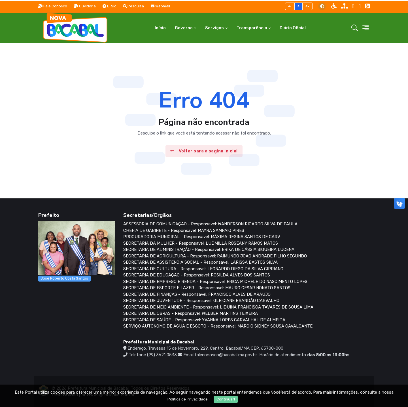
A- (290, 6)
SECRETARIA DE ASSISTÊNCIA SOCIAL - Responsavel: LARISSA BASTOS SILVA (200, 262)
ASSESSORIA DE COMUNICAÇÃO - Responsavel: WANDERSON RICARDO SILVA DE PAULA (210, 223)
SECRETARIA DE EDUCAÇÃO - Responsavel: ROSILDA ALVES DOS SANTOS (196, 275)
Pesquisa (133, 6)
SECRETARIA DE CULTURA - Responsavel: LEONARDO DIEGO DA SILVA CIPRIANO (203, 268)
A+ (307, 6)
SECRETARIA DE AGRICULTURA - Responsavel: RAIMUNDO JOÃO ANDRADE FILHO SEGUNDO (215, 256)
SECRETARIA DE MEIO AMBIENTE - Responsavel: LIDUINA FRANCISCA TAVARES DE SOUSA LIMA (218, 307)
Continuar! (225, 399)
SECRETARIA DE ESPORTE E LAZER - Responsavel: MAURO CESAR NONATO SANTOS (206, 287)
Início (160, 27)
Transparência (252, 27)
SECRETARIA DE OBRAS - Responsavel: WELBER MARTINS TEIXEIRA (190, 313)
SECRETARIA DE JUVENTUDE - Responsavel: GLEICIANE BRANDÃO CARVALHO (201, 300)
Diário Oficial (293, 27)
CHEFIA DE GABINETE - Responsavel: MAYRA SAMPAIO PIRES (183, 230)
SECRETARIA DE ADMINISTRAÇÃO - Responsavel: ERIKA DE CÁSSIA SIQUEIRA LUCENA (208, 249)
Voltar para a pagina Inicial (204, 151)
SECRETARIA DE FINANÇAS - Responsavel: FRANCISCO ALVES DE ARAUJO (197, 294)
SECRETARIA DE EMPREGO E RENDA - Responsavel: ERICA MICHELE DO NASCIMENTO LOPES (215, 281)
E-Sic (109, 6)
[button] (354, 28)
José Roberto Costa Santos (64, 278)
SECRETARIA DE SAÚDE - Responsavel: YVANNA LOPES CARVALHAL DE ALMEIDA (204, 319)
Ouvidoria (85, 6)
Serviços (214, 27)
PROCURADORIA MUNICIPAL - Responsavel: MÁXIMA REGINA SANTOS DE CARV (201, 236)
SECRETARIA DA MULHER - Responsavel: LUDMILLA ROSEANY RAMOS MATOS (200, 243)
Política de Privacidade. (188, 399)
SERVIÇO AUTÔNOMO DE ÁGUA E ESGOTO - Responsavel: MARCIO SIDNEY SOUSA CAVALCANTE (218, 326)
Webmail (160, 6)
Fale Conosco (52, 6)
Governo (184, 27)
